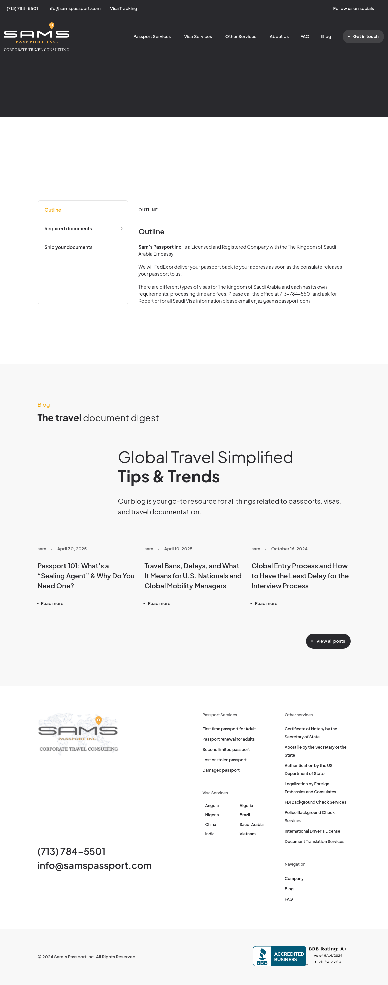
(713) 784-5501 (72, 851)
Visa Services (198, 36)
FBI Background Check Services (315, 802)
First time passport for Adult (229, 728)
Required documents (68, 228)
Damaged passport (221, 770)
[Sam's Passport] (36, 36)
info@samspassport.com (95, 865)
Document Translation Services (314, 841)
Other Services (240, 36)
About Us (279, 36)
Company (294, 878)
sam (42, 548)
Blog (326, 36)
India (210, 833)
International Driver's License (312, 831)
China (210, 824)
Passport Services (152, 36)
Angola (212, 805)
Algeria (246, 805)
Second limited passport (226, 749)
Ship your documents (69, 247)
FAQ (304, 36)
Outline (53, 210)
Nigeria (212, 814)
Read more (52, 603)
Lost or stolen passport (225, 759)
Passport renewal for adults (229, 739)
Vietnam (248, 833)
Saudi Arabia (252, 824)
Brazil (245, 814)
